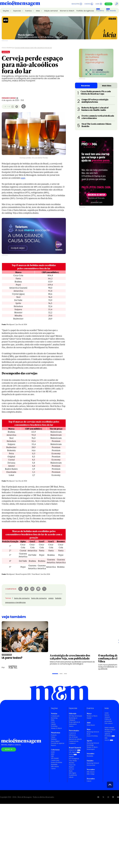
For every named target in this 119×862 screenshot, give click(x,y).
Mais (38, 11)
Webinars (54, 739)
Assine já (8, 749)
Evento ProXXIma (56, 762)
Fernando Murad (9, 98)
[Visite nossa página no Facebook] (98, 797)
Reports (53, 745)
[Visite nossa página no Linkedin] (113, 797)
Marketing (10, 48)
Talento (71, 726)
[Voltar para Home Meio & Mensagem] (20, 4)
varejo (51, 598)
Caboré (53, 769)
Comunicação (55, 716)
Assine (108, 4)
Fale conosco (109, 723)
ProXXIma (100, 10)
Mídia (53, 720)
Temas (8, 598)
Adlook (71, 777)
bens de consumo (22, 598)
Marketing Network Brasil (93, 733)
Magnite (71, 767)
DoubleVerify (73, 775)
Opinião (53, 724)
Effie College (90, 774)
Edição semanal (51, 11)
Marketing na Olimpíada (73, 719)
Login (99, 4)
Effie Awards (111, 10)
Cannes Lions (55, 760)
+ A (8, 106)
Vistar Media (73, 761)
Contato (89, 4)
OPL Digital (72, 752)
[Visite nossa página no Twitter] (103, 797)
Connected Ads (73, 741)
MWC (53, 754)
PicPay (71, 754)
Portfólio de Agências (85, 11)
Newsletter (77, 4)
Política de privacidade (108, 720)
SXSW (53, 752)
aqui (23, 177)
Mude (70, 771)
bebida (58, 598)
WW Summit (55, 758)
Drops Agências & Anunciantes (74, 723)
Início (3, 48)
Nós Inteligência (74, 759)
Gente (53, 722)
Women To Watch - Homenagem (92, 748)
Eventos (28, 11)
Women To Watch (56, 728)
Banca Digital (55, 741)
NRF (52, 756)
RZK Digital (72, 773)
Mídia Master (91, 725)
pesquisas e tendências (15, 602)
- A (5, 106)
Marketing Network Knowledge (93, 744)
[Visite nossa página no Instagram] (108, 797)
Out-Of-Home (73, 737)
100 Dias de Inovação (75, 716)
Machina (71, 763)
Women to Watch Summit (92, 717)
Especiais (17, 11)
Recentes (85, 85)
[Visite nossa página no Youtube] (118, 797)
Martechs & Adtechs (75, 739)
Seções (6, 11)
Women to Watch (67, 11)
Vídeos (53, 737)
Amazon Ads (73, 750)
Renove (107, 715)
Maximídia (54, 764)
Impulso (71, 757)
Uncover (71, 769)
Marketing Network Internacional (93, 764)
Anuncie (107, 717)
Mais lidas (106, 85)
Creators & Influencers (72, 734)
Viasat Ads (72, 765)
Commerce (72, 743)
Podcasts (54, 735)
